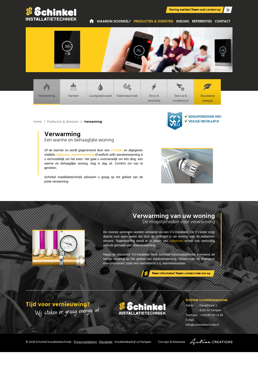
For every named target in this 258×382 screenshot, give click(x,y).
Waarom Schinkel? (114, 21)
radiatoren (63, 154)
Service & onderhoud (180, 92)
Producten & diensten (153, 21)
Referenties (202, 21)
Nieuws (182, 21)
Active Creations (211, 341)
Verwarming (46, 89)
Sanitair (73, 89)
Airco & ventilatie (154, 92)
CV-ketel (117, 150)
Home (91, 21)
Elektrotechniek (127, 89)
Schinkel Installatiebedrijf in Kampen (51, 14)
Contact (222, 21)
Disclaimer (106, 342)
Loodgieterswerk (100, 89)
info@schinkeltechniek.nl (202, 324)
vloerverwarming (82, 154)
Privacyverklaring (85, 342)
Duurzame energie (207, 92)
